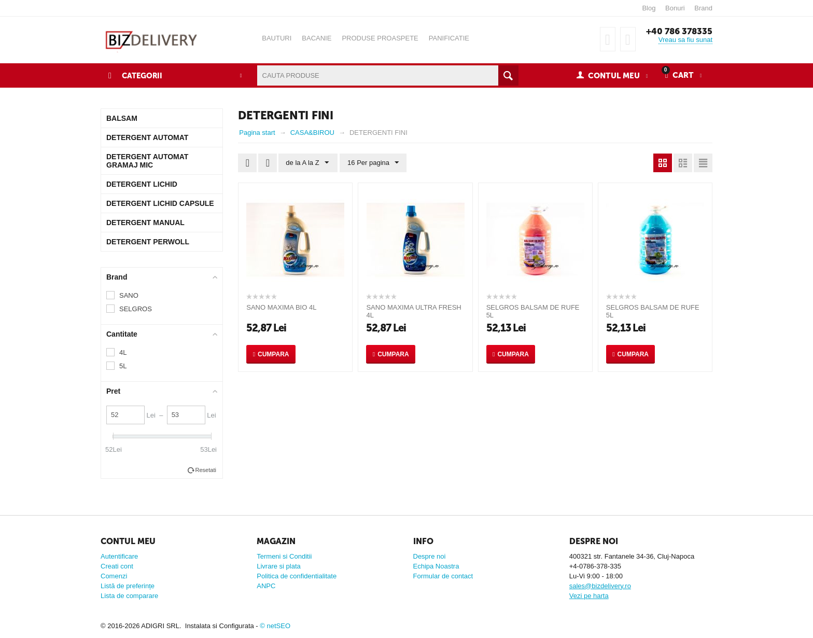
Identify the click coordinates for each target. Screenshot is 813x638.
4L (123, 352)
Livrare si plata (279, 566)
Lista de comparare (129, 596)
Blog (648, 8)
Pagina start (257, 132)
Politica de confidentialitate (297, 576)
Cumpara (273, 354)
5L (123, 366)
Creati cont (117, 566)
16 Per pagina (372, 163)
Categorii (142, 75)
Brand (703, 8)
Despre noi (429, 556)
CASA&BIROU (312, 132)
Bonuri (675, 8)
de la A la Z (307, 163)
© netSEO (275, 626)
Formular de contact (443, 576)
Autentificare (119, 556)
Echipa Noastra (436, 566)
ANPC (266, 586)
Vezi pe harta (589, 596)
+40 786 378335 (678, 31)
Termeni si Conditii (284, 556)
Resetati (205, 470)
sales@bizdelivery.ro (600, 586)
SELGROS (135, 309)
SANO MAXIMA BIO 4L (281, 307)
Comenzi (114, 576)
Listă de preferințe (128, 586)
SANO (128, 295)
